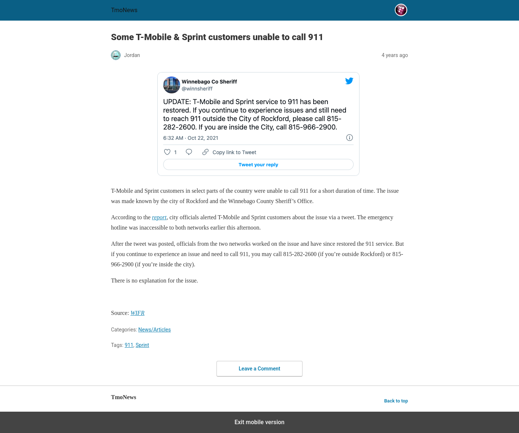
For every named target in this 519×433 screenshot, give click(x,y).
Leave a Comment (259, 369)
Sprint (142, 345)
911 (129, 345)
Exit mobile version (259, 422)
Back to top (396, 401)
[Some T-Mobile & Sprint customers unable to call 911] (159, 217)
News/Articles (154, 330)
